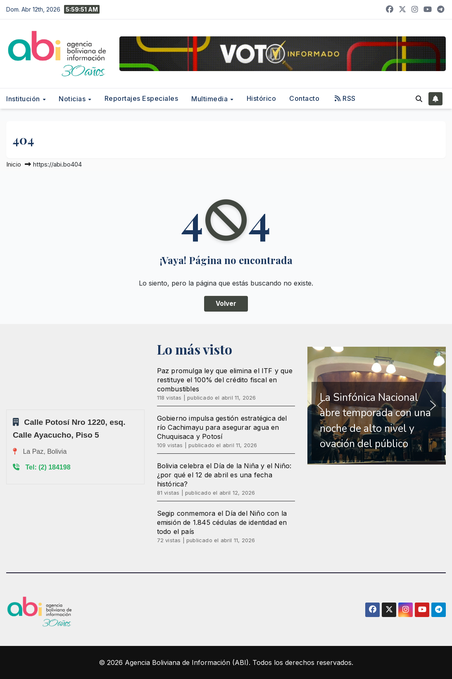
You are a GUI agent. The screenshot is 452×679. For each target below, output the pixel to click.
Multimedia (210, 99)
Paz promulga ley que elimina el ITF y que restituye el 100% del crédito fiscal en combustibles (225, 380)
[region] (376, 406)
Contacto (304, 98)
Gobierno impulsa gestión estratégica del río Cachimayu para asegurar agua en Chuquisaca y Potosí (222, 427)
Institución (24, 99)
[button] (419, 99)
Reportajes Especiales (141, 98)
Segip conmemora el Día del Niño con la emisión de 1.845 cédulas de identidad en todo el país (222, 522)
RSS (345, 98)
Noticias (73, 99)
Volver (226, 303)
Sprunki (7, 409)
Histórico (261, 98)
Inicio (13, 164)
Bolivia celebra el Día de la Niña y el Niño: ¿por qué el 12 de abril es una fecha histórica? (224, 475)
